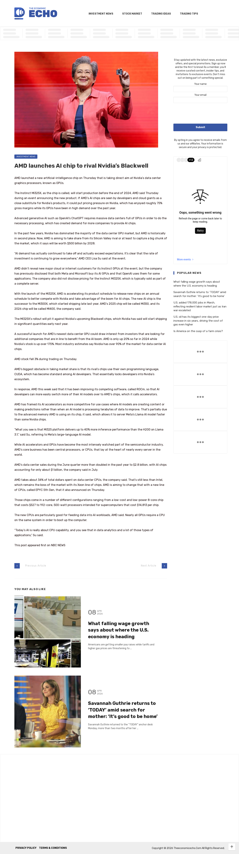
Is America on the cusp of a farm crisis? (198, 331)
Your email (200, 97)
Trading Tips (189, 13)
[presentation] (200, 114)
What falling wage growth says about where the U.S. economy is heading (118, 630)
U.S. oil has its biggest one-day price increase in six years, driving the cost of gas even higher (198, 320)
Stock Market (132, 13)
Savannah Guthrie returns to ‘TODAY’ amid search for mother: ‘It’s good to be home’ (123, 710)
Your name (200, 86)
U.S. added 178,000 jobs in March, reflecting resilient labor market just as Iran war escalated (199, 306)
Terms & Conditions (53, 848)
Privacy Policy (25, 848)
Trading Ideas (161, 13)
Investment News (101, 13)
